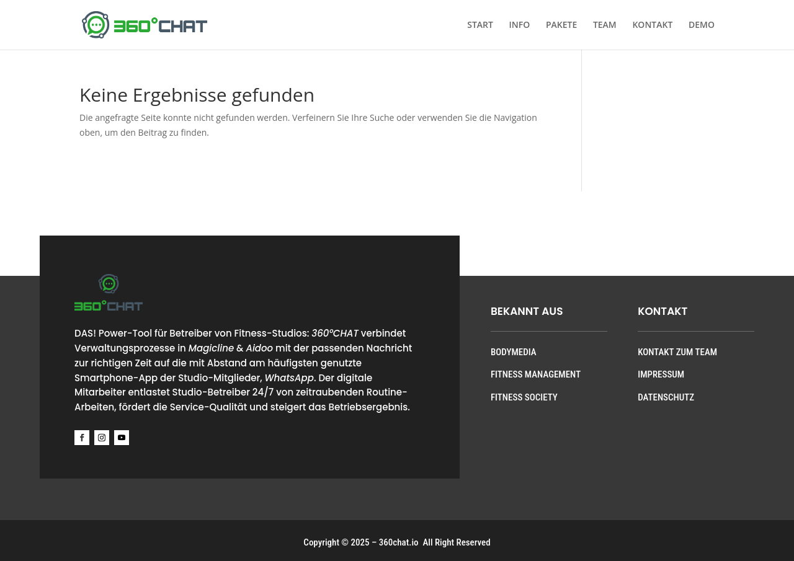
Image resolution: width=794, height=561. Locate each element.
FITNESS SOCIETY (524, 397)
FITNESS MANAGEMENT (536, 374)
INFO (519, 25)
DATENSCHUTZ (666, 397)
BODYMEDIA (514, 352)
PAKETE (561, 25)
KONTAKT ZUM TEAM (677, 352)
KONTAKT (652, 25)
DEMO (702, 25)
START (480, 25)
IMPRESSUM (661, 374)
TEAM (605, 25)
